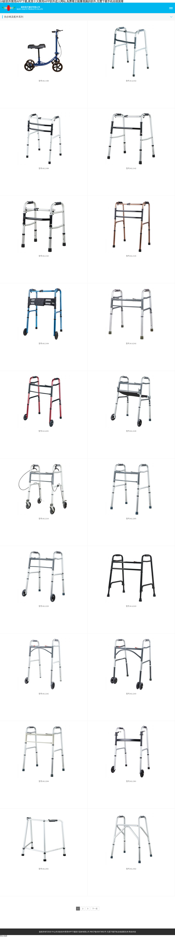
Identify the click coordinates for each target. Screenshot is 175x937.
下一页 (95, 909)
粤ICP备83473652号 (98, 932)
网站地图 (3, 936)
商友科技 (132, 932)
